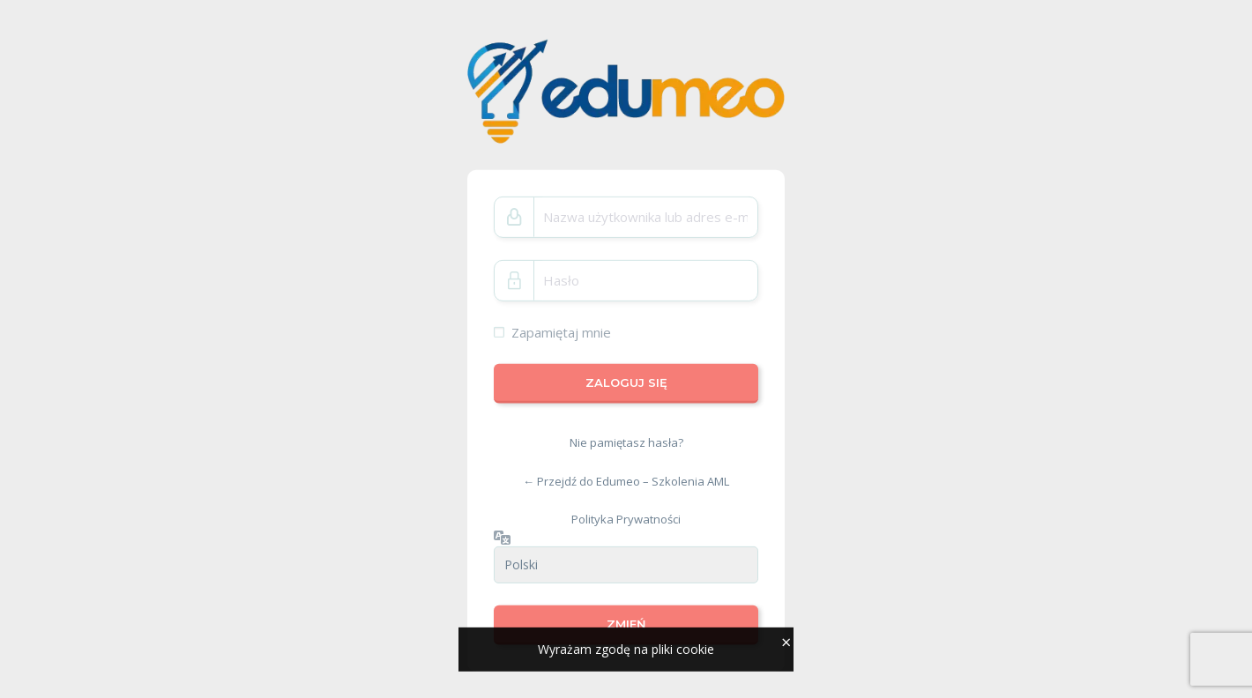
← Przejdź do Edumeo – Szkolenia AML (626, 481)
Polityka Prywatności (626, 519)
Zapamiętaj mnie (561, 332)
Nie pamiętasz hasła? (626, 442)
